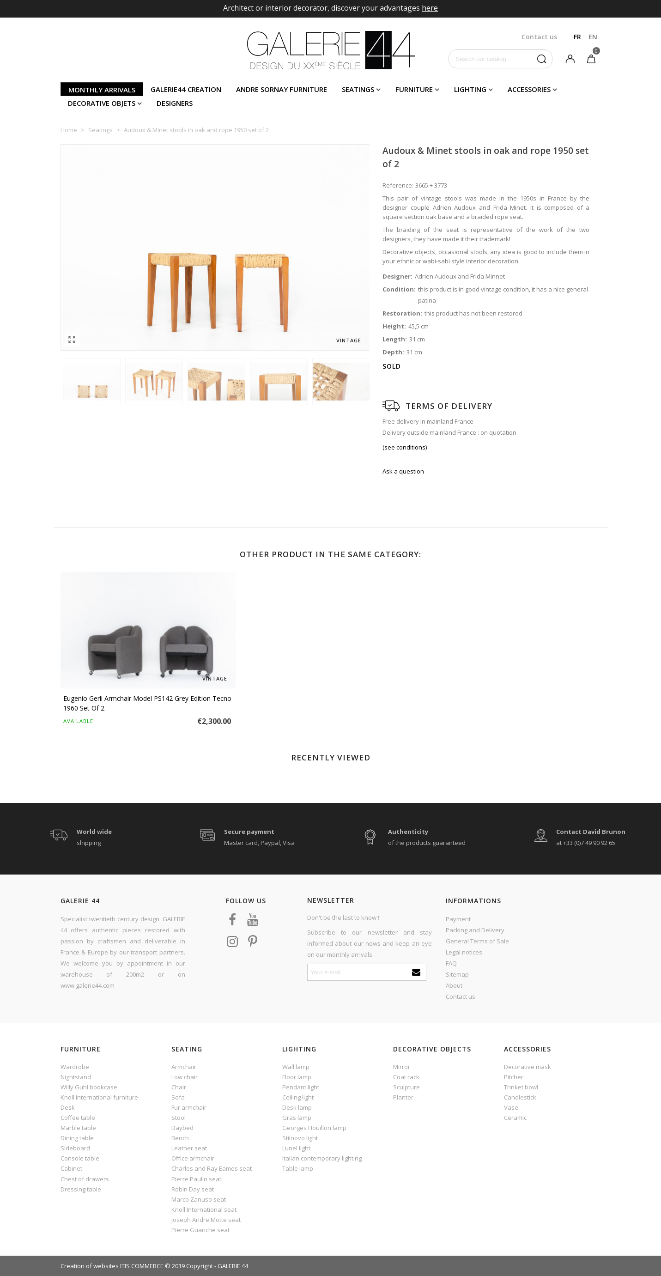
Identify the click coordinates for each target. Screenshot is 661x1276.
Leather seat (189, 1148)
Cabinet (71, 1168)
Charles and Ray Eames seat (211, 1168)
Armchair (183, 1067)
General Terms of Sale (477, 941)
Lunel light (296, 1148)
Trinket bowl (521, 1087)
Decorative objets (101, 103)
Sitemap (457, 974)
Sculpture (406, 1087)
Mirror (401, 1067)
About (454, 985)
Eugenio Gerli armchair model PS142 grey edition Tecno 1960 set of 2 (147, 703)
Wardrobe (75, 1067)
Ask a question (403, 471)
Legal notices (464, 952)
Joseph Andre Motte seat (206, 1219)
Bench (180, 1138)
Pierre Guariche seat (200, 1230)
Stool (178, 1117)
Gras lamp (296, 1117)
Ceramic (515, 1117)
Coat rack (406, 1077)
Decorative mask (527, 1067)
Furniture (414, 89)
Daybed (182, 1128)
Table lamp (297, 1168)
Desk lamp (297, 1107)
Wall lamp (295, 1067)
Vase (511, 1107)
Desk (68, 1107)
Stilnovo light (300, 1138)
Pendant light (300, 1087)
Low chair (184, 1077)
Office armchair (192, 1158)
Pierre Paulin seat (196, 1179)
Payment (458, 919)
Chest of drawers (85, 1179)
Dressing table (81, 1189)
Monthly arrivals (101, 89)
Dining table (77, 1138)
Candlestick (520, 1097)
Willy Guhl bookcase (89, 1087)
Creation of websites (90, 1266)
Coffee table (78, 1117)
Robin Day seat (192, 1189)
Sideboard (75, 1148)
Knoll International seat (204, 1209)
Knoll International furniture (99, 1097)
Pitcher (513, 1077)
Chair (178, 1087)
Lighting (470, 89)
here (430, 8)
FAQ (451, 963)
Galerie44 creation (186, 89)
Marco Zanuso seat (198, 1199)
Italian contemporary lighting (322, 1158)
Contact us (460, 996)
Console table (80, 1158)
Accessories (529, 89)
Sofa (178, 1097)
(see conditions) (404, 447)
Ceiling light (298, 1097)
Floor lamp (296, 1077)
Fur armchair (188, 1107)
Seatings (358, 89)
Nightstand (76, 1077)
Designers (175, 103)
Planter (403, 1097)
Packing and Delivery (475, 930)
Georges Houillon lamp (314, 1128)
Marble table (78, 1128)
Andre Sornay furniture (281, 89)
